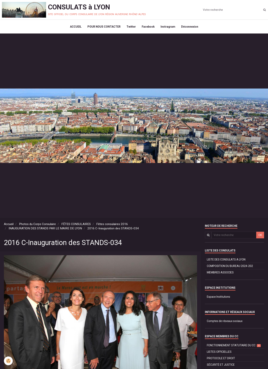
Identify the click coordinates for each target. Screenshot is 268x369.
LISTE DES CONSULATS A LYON (226, 259)
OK (260, 235)
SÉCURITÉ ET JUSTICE (221, 364)
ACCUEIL (76, 26)
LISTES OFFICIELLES (219, 351)
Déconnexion (189, 26)
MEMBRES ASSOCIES (220, 272)
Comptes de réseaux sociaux (225, 321)
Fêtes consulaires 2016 (112, 224)
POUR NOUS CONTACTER (104, 26)
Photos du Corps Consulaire (37, 224)
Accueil (9, 224)
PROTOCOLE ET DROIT (221, 358)
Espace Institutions (218, 296)
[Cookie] (8, 360)
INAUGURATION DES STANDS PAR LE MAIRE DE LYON (45, 228)
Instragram (168, 26)
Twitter (131, 26)
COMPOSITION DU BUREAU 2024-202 (230, 266)
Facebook (148, 26)
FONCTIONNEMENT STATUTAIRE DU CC (234, 345)
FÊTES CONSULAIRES (76, 224)
